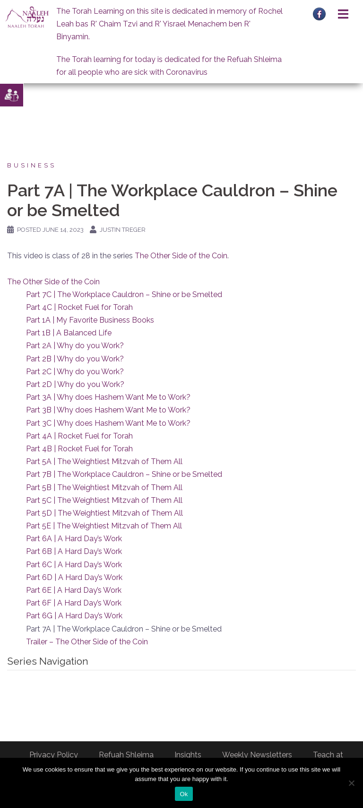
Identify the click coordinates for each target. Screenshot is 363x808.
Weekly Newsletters (257, 754)
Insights (187, 754)
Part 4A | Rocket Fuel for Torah (79, 435)
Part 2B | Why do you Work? (75, 358)
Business (31, 165)
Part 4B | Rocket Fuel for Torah (79, 448)
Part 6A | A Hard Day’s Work (74, 538)
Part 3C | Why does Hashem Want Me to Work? (108, 423)
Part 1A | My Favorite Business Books (90, 320)
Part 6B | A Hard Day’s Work (74, 551)
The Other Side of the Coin (181, 255)
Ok (184, 794)
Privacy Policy (53, 754)
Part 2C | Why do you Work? (75, 371)
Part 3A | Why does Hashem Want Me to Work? (108, 397)
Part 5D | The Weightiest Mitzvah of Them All (104, 513)
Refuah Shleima (126, 754)
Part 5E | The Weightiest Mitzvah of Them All (104, 525)
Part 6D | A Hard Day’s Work (74, 577)
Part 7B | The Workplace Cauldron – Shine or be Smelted (124, 474)
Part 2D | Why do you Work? (75, 384)
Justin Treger (123, 229)
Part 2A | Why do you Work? (75, 345)
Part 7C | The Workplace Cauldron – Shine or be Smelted (124, 294)
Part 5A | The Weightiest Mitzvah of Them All (104, 461)
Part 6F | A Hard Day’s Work (73, 602)
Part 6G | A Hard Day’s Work (74, 615)
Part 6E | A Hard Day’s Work (73, 590)
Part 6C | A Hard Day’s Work (74, 564)
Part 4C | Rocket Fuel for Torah (79, 307)
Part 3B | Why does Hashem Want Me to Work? (108, 409)
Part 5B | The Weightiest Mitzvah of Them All (104, 487)
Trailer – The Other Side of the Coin (87, 641)
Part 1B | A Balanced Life (69, 332)
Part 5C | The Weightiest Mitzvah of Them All (104, 500)
